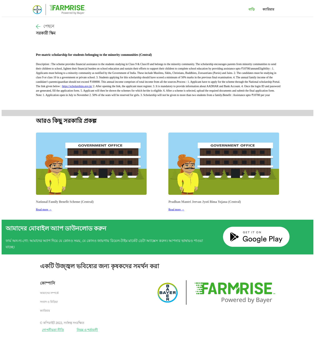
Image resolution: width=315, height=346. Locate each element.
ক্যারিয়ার (268, 9)
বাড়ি (252, 9)
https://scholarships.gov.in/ (77, 86)
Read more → (44, 209)
